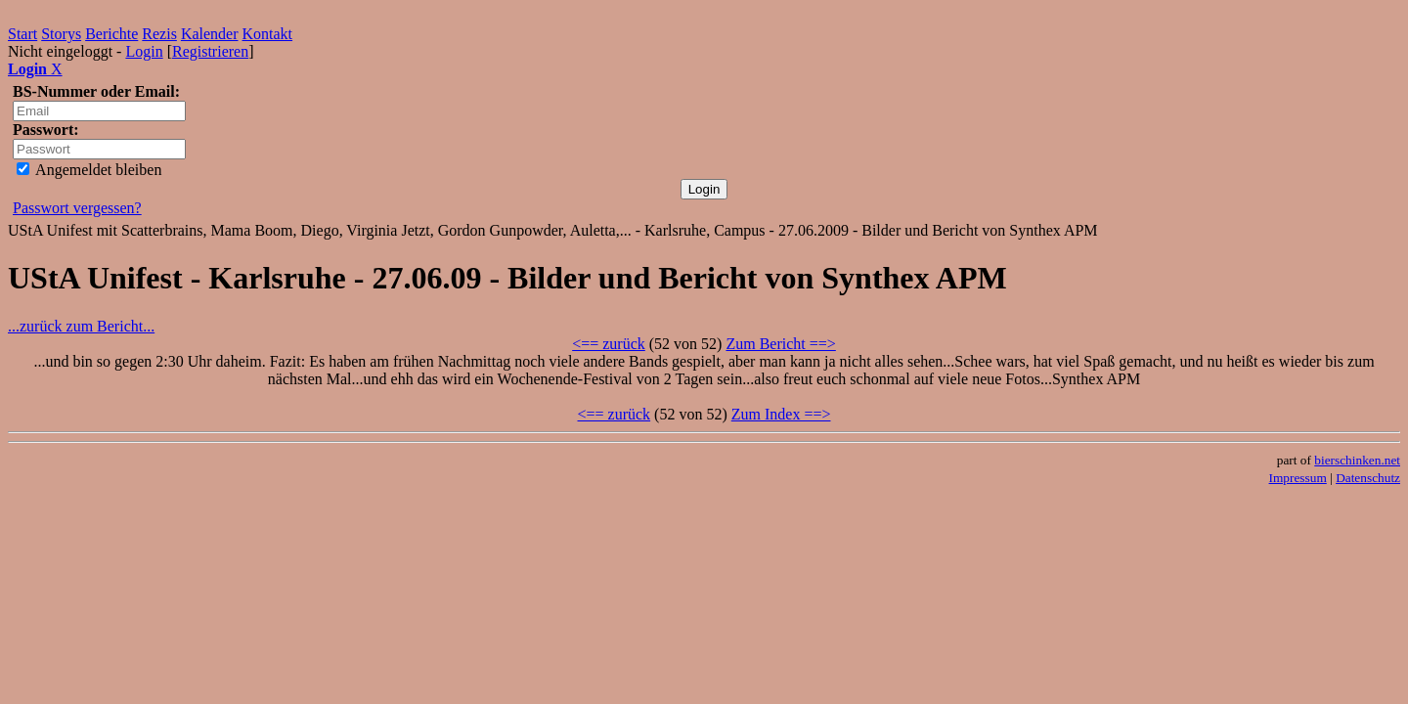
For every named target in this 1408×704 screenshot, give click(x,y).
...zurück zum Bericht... (81, 326)
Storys (61, 33)
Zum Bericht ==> (780, 343)
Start (22, 33)
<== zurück (608, 343)
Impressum (1298, 477)
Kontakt (267, 33)
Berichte (111, 33)
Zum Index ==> (781, 414)
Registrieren (210, 51)
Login (143, 51)
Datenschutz (1368, 477)
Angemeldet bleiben (89, 169)
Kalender (210, 33)
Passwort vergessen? (77, 207)
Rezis (159, 33)
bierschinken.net (1357, 460)
